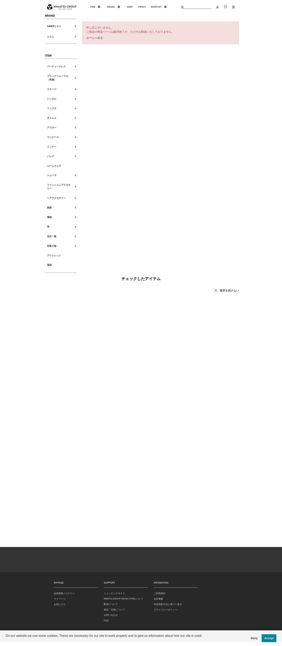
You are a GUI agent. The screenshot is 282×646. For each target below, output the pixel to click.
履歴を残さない (229, 290)
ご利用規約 (159, 593)
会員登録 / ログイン (64, 593)
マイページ (60, 598)
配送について (111, 604)
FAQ (106, 620)
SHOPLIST (158, 7)
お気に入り (60, 604)
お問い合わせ (111, 615)
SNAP (130, 7)
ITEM (95, 7)
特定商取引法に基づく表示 (168, 604)
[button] (6, 640)
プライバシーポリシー (165, 609)
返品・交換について (114, 609)
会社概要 (158, 598)
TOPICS (142, 7)
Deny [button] (254, 638)
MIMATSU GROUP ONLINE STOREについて (123, 598)
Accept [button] (269, 638)
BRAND (113, 7)
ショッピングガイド (114, 593)
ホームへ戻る (94, 37)
